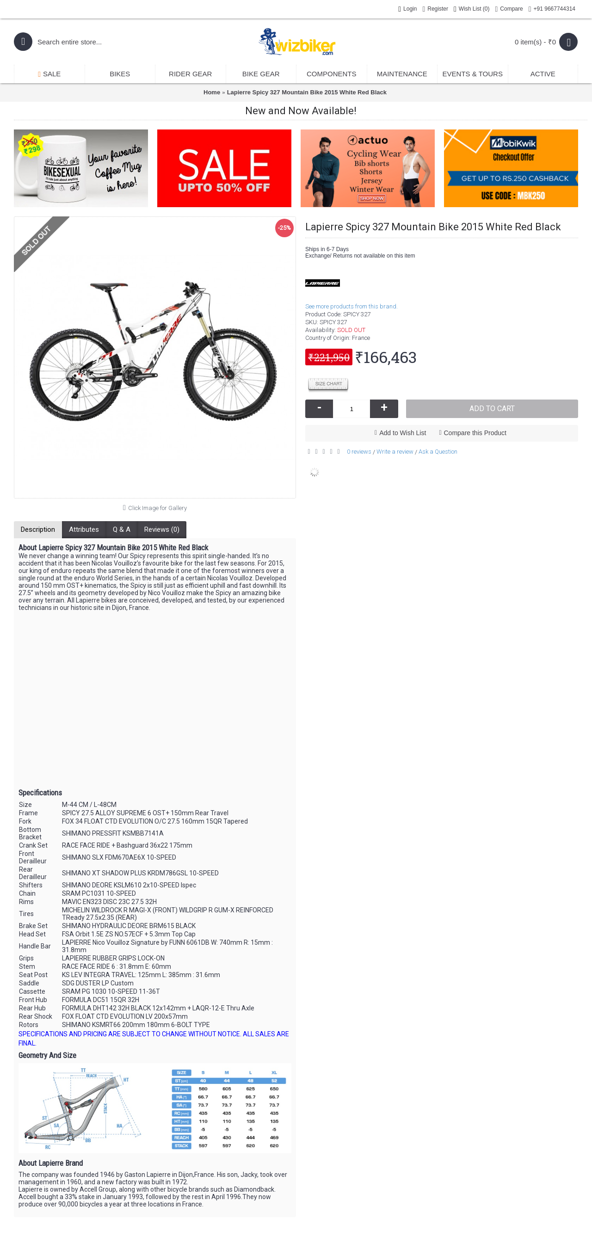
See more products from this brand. (351, 306)
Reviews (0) (161, 529)
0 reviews (359, 451)
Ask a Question (438, 451)
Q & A (121, 529)
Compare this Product (475, 433)
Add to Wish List (402, 433)
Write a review (394, 451)
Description (38, 529)
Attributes (84, 529)
